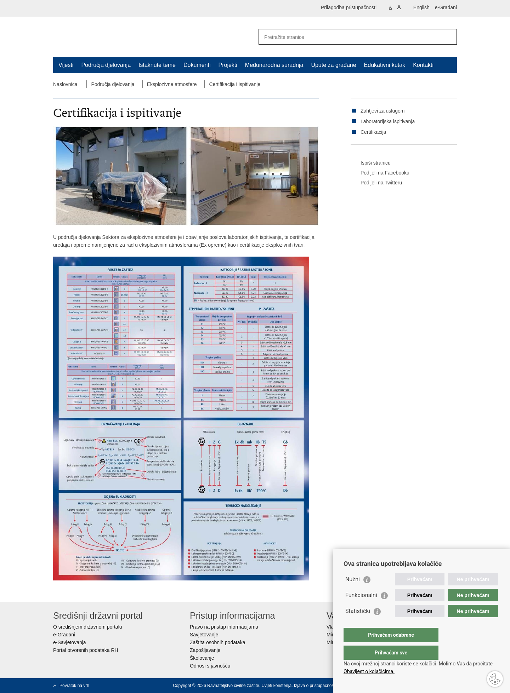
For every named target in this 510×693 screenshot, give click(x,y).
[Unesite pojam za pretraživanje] (350, 37)
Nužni (352, 593)
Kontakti (423, 65)
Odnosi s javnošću (210, 666)
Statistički (357, 625)
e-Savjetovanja (69, 642)
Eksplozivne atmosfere (172, 84)
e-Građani (446, 7)
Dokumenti (196, 65)
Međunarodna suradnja (274, 65)
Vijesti (65, 65)
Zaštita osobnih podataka (217, 642)
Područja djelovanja (106, 65)
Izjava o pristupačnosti (315, 685)
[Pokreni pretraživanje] (449, 36)
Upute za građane (333, 65)
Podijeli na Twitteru (376, 183)
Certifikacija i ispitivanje (234, 84)
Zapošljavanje (205, 650)
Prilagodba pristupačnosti (348, 7)
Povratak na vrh (74, 685)
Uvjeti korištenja (276, 685)
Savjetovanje (204, 634)
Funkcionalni (361, 609)
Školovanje (202, 658)
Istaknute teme (157, 65)
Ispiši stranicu (371, 163)
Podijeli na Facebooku (380, 173)
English (421, 7)
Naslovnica (65, 84)
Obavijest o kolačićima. (369, 671)
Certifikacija (373, 132)
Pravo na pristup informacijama (224, 627)
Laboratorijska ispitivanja (388, 121)
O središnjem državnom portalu (87, 627)
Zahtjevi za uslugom (383, 111)
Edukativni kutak (385, 65)
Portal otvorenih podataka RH (85, 650)
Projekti (227, 65)
